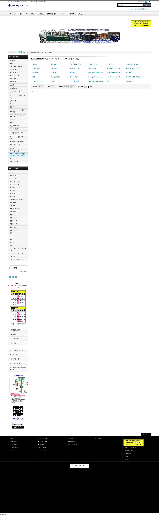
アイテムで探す (43, 441)
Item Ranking (42, 450)
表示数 (35, 87)
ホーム (12, 438)
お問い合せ (13, 343)
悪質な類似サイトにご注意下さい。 (18, 368)
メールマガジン (14, 339)
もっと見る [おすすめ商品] (24, 271)
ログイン (135, 9)
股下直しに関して (15, 354)
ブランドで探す (43, 438)
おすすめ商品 (42, 447)
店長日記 (98, 438)
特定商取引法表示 (15, 330)
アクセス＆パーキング (16, 350)
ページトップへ (147, 434)
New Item (41, 444)
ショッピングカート (16, 447)
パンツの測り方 (14, 359)
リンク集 (127, 459)
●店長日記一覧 (12, 277)
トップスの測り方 (15, 363)
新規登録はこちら (145, 9)
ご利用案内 (13, 334)
